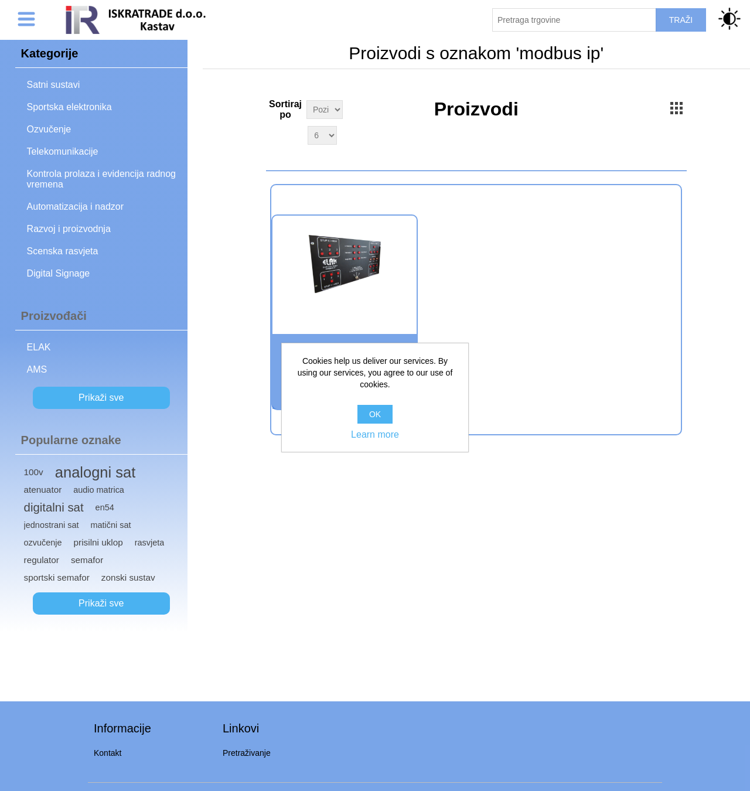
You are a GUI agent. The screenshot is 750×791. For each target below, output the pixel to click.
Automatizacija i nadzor (75, 207)
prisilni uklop (98, 542)
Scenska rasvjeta (62, 251)
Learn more (375, 434)
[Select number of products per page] (322, 135)
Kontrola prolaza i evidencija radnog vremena (101, 179)
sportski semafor (57, 577)
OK (375, 414)
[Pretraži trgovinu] (574, 20)
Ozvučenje (49, 129)
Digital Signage (58, 273)
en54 (105, 507)
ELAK (39, 347)
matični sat (111, 525)
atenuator (43, 490)
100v (33, 472)
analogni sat (95, 472)
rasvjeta (150, 542)
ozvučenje (43, 542)
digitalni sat (54, 507)
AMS (37, 369)
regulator (41, 560)
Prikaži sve (101, 398)
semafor (87, 560)
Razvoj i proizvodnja (69, 229)
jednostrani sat (51, 525)
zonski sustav (128, 577)
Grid (677, 107)
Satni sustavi (53, 85)
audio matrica (98, 490)
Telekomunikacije (62, 151)
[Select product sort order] (324, 109)
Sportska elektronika (69, 107)
